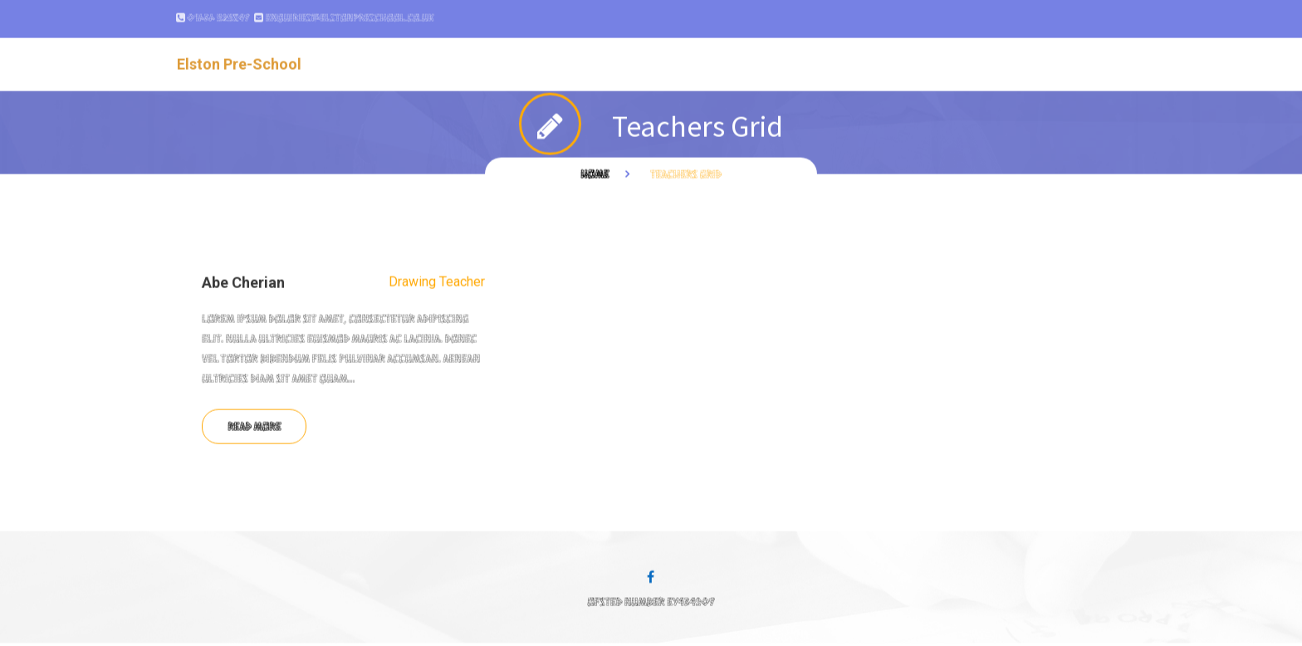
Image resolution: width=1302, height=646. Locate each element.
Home (594, 167)
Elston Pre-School (239, 57)
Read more (254, 420)
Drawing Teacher (437, 275)
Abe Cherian (243, 276)
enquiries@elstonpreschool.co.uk (349, 11)
